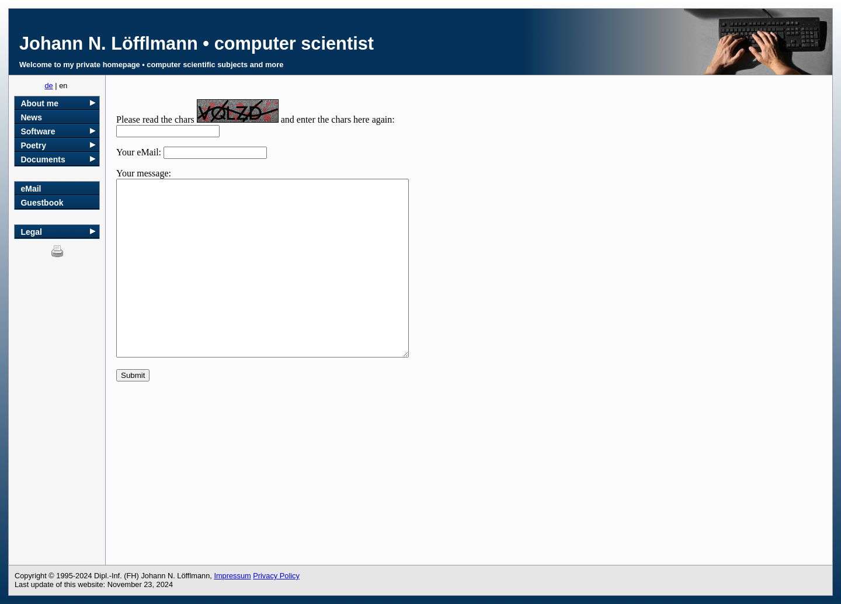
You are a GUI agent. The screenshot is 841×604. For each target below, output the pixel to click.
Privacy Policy (276, 575)
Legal (31, 232)
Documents (42, 159)
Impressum (232, 575)
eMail (30, 188)
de (48, 85)
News (31, 117)
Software (37, 131)
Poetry (33, 145)
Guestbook (41, 202)
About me (39, 103)
